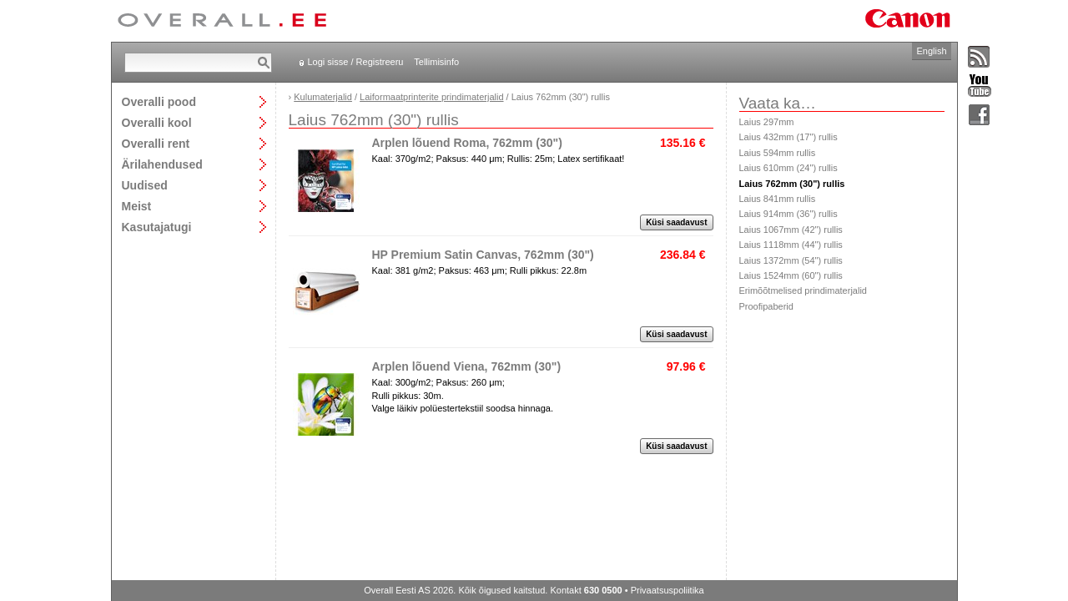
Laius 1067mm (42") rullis (791, 230)
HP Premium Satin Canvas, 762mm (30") (483, 254)
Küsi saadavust (676, 222)
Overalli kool (157, 122)
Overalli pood (159, 101)
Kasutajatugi (157, 226)
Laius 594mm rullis (777, 153)
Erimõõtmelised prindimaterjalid (803, 290)
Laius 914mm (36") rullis (788, 214)
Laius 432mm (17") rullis (788, 137)
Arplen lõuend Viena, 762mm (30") (467, 366)
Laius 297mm (766, 122)
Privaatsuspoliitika (667, 590)
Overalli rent (156, 143)
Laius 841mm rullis (777, 199)
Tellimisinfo (436, 62)
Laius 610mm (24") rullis (788, 168)
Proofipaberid (766, 306)
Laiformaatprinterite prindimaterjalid (431, 97)
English (931, 51)
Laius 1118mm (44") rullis (791, 245)
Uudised (145, 185)
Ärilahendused (162, 164)
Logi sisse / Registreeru (356, 62)
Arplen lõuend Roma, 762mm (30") (467, 142)
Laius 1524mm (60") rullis (791, 275)
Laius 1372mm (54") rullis (791, 260)
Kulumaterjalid (323, 97)
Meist (137, 205)
